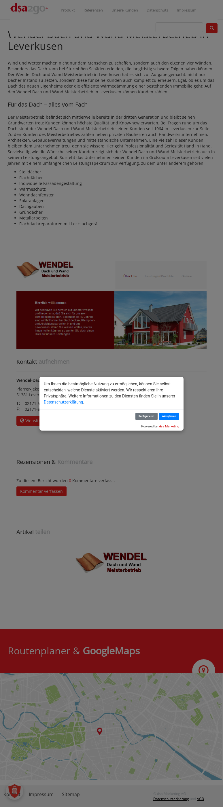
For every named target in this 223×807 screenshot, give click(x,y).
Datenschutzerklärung (63, 402)
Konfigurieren (146, 416)
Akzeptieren (169, 416)
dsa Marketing (169, 426)
